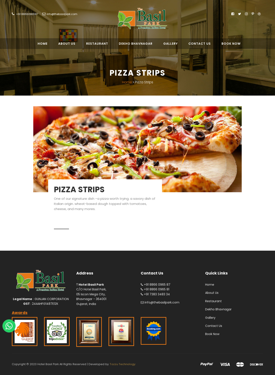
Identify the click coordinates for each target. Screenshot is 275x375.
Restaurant (97, 43)
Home (42, 43)
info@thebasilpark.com (62, 14)
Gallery (170, 43)
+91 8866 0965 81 (155, 289)
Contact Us (199, 43)
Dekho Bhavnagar (136, 43)
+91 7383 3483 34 (155, 294)
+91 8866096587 (26, 14)
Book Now (231, 43)
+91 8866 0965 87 (155, 284)
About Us (66, 43)
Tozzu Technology (123, 364)
